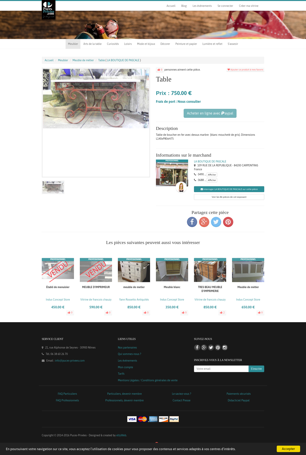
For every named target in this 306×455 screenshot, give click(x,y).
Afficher (212, 174)
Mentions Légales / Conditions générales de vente (148, 380)
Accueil (170, 5)
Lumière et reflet (212, 43)
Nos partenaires (127, 347)
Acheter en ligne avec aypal (210, 113)
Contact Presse (181, 400)
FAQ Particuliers (67, 393)
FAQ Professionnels (67, 400)
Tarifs (121, 373)
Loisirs (128, 43)
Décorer (165, 43)
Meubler (73, 43)
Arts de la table (92, 43)
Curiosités (113, 43)
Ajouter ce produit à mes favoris (245, 69)
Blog (184, 5)
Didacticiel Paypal (239, 400)
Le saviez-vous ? (181, 393)
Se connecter (225, 5)
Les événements (202, 5)
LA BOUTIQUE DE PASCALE (210, 161)
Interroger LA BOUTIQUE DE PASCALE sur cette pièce (229, 189)
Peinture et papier (186, 43)
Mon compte (125, 367)
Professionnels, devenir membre (124, 400)
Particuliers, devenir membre (124, 393)
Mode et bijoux (146, 43)
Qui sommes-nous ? (129, 354)
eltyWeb (121, 435)
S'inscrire (256, 368)
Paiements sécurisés (239, 393)
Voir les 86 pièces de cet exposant (229, 197)
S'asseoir (233, 43)
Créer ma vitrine (248, 5)
